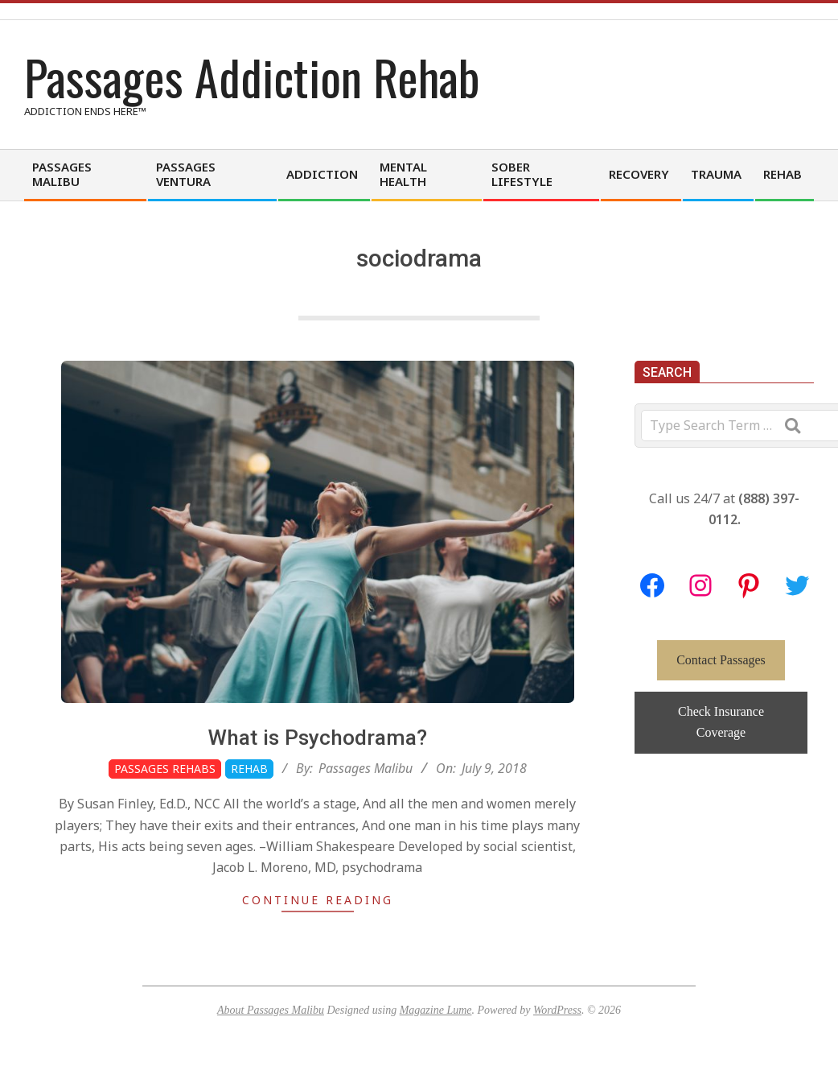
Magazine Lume (436, 1010)
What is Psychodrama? (317, 737)
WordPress (557, 1010)
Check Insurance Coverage (721, 722)
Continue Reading (317, 899)
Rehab (249, 768)
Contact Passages (721, 660)
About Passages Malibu (270, 1010)
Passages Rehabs (165, 768)
